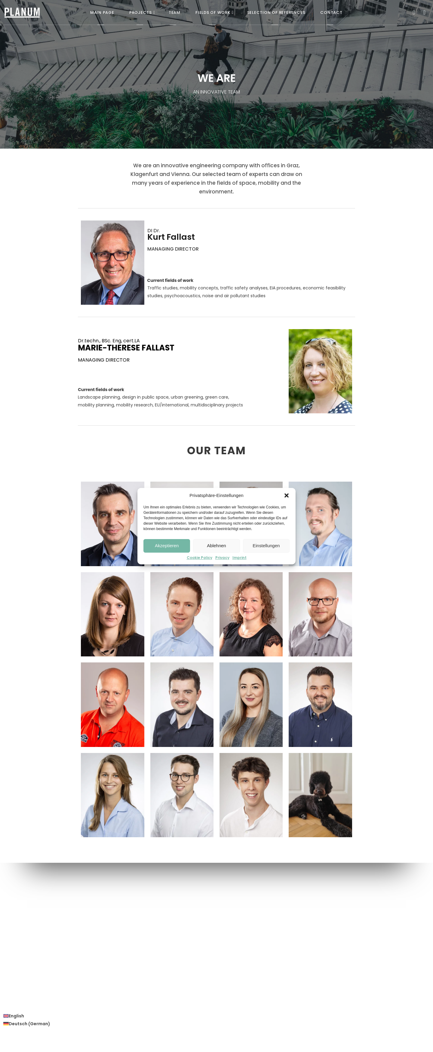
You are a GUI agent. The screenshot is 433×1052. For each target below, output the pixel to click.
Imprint (239, 558)
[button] (287, 495)
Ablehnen (216, 545)
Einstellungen (266, 545)
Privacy (222, 558)
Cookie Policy (199, 558)
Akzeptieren (167, 545)
